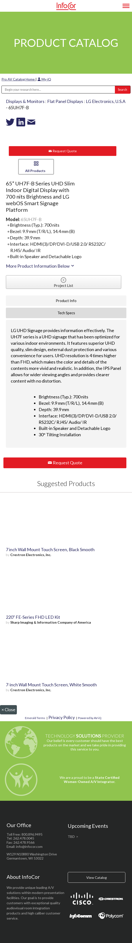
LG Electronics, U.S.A (105, 101)
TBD (71, 836)
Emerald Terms (35, 718)
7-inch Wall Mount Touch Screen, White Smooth (51, 684)
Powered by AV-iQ (89, 718)
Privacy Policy (61, 717)
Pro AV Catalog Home (18, 79)
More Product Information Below (40, 266)
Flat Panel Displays (65, 101)
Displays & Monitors (25, 101)
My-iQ (44, 79)
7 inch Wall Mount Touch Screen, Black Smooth (50, 549)
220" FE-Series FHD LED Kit (33, 617)
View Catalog (96, 877)
